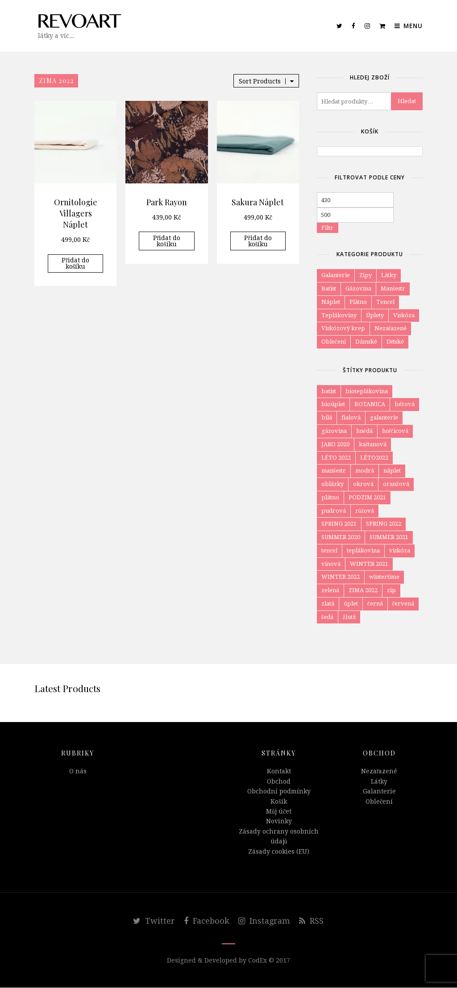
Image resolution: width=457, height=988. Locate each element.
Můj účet (278, 811)
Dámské (366, 341)
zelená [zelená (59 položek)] (330, 590)
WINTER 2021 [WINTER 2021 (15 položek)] (369, 563)
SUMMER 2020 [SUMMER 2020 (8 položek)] (340, 537)
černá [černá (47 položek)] (375, 604)
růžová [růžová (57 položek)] (364, 510)
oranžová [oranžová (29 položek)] (396, 484)
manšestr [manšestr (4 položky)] (333, 471)
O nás (78, 771)
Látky (388, 275)
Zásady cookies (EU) (278, 851)
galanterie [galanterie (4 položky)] (384, 417)
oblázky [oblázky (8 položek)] (332, 484)
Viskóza (404, 315)
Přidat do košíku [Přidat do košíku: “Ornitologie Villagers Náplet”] (75, 263)
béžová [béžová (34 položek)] (405, 404)
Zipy (365, 275)
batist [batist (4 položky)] (328, 391)
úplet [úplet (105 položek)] (351, 604)
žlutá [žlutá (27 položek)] (349, 617)
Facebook (206, 921)
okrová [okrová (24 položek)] (363, 484)
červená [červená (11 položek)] (403, 604)
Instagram (264, 921)
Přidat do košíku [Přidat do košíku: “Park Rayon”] (167, 241)
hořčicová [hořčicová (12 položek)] (395, 431)
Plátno (358, 302)
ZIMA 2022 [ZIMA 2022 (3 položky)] (363, 590)
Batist (328, 288)
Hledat (407, 101)
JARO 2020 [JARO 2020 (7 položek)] (335, 444)
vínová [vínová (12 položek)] (331, 563)
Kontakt (279, 771)
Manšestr (393, 288)
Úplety (375, 315)
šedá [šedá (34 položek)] (327, 617)
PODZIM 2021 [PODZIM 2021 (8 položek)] (367, 497)
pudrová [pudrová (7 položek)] (333, 510)
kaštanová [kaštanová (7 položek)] (372, 444)
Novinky (279, 821)
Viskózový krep (343, 328)
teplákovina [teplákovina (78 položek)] (363, 550)
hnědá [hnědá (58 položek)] (364, 431)
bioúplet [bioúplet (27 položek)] (333, 404)
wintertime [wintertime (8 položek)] (384, 577)
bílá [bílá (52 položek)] (326, 417)
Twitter (154, 921)
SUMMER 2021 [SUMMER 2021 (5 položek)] (389, 537)
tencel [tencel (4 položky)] (329, 550)
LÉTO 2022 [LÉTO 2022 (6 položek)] (336, 457)
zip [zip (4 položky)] (391, 590)
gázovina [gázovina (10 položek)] (334, 431)
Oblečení (333, 341)
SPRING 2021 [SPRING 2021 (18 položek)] (339, 524)
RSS (311, 921)
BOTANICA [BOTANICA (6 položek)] (369, 404)
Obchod (279, 781)
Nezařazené (390, 328)
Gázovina (358, 288)
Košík (278, 801)
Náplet (330, 302)
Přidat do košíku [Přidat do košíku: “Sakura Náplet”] (258, 241)
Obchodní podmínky (279, 791)
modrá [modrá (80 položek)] (364, 471)
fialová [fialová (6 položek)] (351, 417)
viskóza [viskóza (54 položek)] (399, 550)
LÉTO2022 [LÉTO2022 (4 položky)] (374, 457)
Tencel (385, 302)
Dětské (395, 341)
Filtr (327, 227)
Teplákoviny (339, 315)
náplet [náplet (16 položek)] (392, 471)
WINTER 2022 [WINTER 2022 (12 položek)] (340, 577)
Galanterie (335, 275)
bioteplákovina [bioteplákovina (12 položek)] (366, 391)
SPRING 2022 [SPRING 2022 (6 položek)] (383, 524)
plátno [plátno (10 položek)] (330, 497)
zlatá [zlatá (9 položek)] (327, 604)
